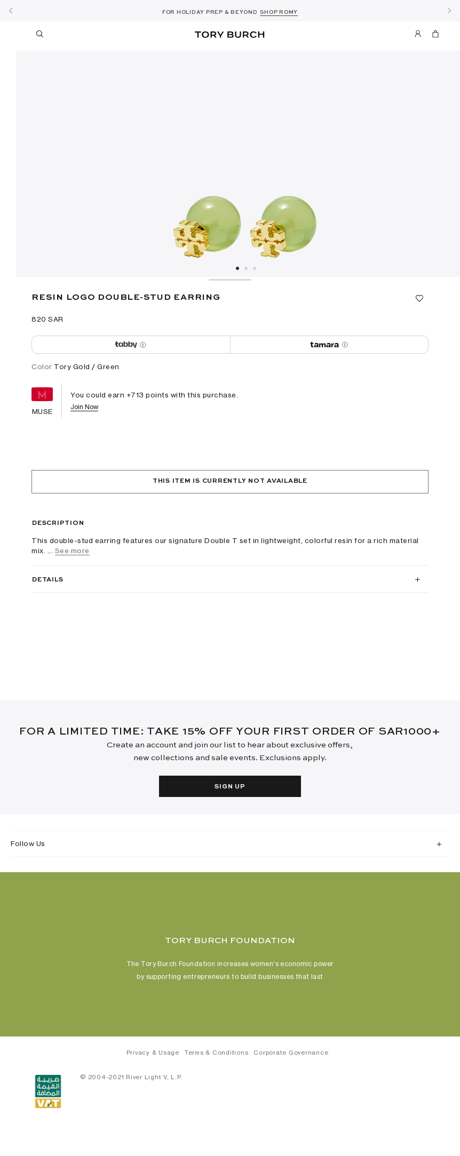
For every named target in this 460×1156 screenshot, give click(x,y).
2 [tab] (246, 268)
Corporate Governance (290, 1055)
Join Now (84, 407)
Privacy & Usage (152, 1055)
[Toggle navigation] (20, 33)
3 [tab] (254, 268)
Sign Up (230, 787)
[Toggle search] (40, 35)
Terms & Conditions (217, 1055)
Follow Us (28, 843)
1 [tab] (237, 268)
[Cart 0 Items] (431, 35)
